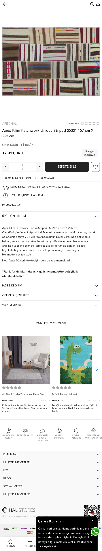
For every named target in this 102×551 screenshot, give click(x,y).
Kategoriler (30, 546)
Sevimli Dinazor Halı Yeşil (64, 394)
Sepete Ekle (67, 166)
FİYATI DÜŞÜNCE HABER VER (27, 195)
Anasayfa (10, 546)
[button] (96, 65)
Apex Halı (9, 123)
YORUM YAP (72, 123)
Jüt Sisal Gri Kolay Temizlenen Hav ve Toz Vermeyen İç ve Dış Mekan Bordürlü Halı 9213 (25, 395)
